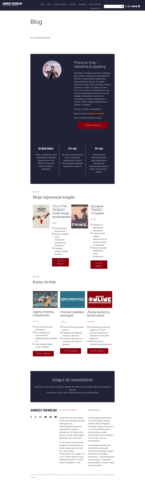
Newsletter (82, 4)
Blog (42, 4)
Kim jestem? (95, 8)
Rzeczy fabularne (95, 4)
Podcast (72, 4)
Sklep (49, 4)
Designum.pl (95, 475)
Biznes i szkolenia (60, 4)
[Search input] (112, 6)
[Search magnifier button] (122, 6)
